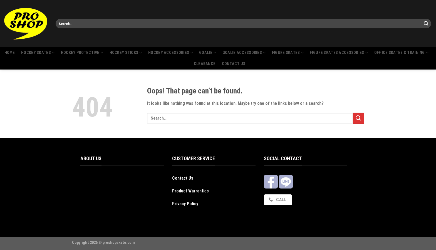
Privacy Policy (185, 203)
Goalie (207, 52)
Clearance (205, 63)
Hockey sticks (126, 52)
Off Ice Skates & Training (401, 52)
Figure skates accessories (339, 52)
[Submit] (426, 23)
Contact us (234, 63)
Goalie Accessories (244, 52)
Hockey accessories (170, 52)
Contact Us (182, 178)
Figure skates (288, 52)
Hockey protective (82, 52)
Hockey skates (37, 52)
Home (9, 52)
